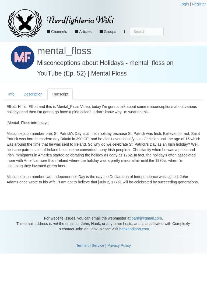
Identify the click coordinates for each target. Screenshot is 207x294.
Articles (83, 31)
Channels (57, 31)
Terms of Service (90, 245)
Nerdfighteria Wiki (80, 20)
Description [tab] (33, 94)
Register (199, 4)
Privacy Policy (119, 245)
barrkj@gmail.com (147, 218)
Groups (108, 31)
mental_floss (64, 50)
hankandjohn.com (134, 229)
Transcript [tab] (60, 94)
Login (184, 4)
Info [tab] (11, 94)
